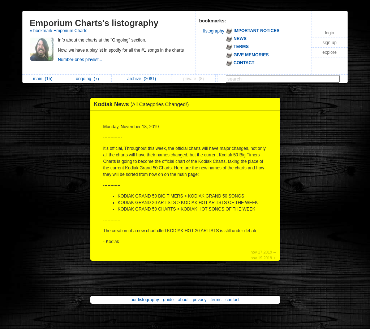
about (183, 299)
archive (141, 78)
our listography (144, 299)
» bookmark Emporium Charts (58, 30)
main (42, 78)
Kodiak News (143, 104)
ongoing (87, 78)
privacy (199, 299)
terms (216, 299)
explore (329, 52)
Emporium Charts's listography (94, 23)
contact (232, 299)
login (329, 32)
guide (168, 299)
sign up (330, 42)
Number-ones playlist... (80, 59)
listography (213, 31)
